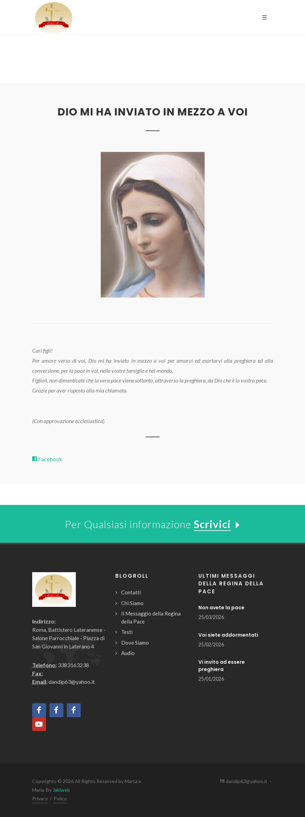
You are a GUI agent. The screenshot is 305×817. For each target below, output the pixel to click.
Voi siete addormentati (228, 634)
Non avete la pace (221, 607)
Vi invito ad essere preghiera (221, 666)
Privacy (40, 798)
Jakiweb (61, 790)
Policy (60, 798)
